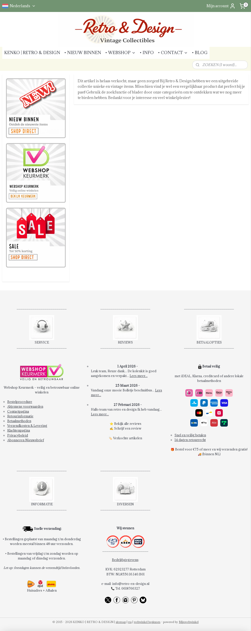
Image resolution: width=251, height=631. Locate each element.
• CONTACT (173, 52)
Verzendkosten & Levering (27, 426)
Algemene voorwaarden (25, 406)
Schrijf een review (127, 428)
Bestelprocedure (19, 402)
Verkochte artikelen (127, 438)
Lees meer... (139, 376)
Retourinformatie (20, 416)
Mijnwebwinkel (189, 622)
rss (130, 622)
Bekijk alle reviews (127, 424)
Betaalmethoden (19, 421)
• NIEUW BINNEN (82, 52)
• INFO (147, 52)
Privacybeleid (17, 435)
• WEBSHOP (120, 52)
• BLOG (200, 52)
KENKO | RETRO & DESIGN (32, 52)
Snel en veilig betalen (190, 435)
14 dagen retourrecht (190, 440)
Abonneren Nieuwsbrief (25, 440)
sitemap (121, 622)
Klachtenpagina (18, 430)
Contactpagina (18, 411)
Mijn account (221, 6)
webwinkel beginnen (147, 622)
